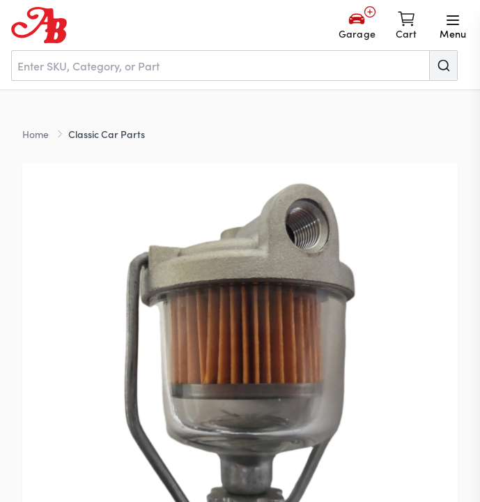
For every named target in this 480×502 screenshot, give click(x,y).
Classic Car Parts (106, 134)
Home (35, 134)
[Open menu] (453, 25)
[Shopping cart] (406, 25)
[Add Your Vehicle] (357, 25)
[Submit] (443, 65)
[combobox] (234, 65)
